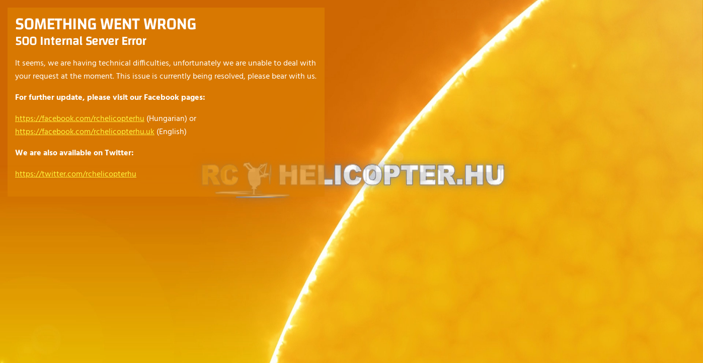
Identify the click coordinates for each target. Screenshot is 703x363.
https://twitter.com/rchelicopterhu (75, 174)
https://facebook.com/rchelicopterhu (79, 119)
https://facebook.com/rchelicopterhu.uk (84, 132)
